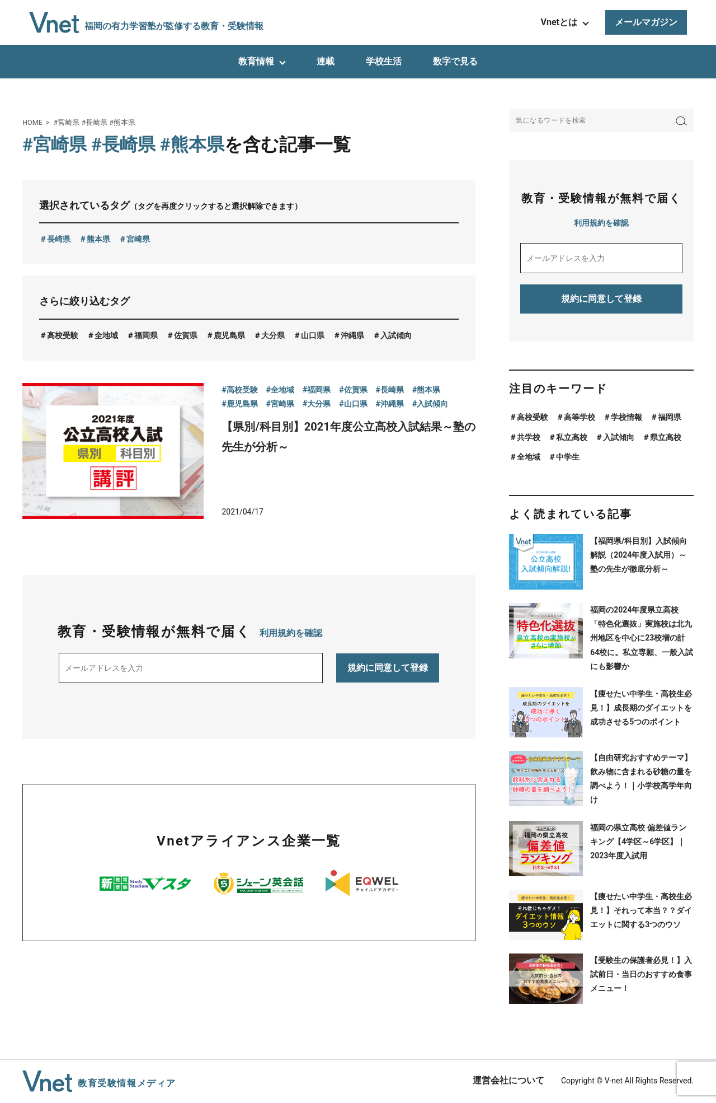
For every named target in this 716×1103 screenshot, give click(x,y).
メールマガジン (646, 22)
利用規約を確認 (291, 633)
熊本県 (98, 239)
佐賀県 (185, 335)
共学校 (528, 437)
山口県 (312, 335)
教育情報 (256, 61)
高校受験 (62, 335)
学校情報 (626, 417)
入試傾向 (396, 335)
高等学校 (579, 417)
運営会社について (508, 1080)
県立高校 (665, 437)
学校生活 (384, 61)
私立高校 (571, 437)
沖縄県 (352, 335)
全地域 (106, 335)
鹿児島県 (229, 335)
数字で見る (455, 61)
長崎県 (58, 239)
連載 (326, 61)
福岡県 (146, 335)
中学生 (568, 456)
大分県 (273, 335)
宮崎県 (138, 239)
